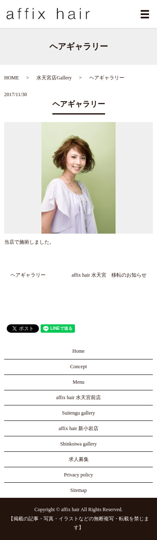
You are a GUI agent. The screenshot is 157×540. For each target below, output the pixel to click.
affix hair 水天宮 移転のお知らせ (109, 275)
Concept (78, 366)
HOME (11, 78)
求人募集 (79, 459)
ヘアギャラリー (28, 275)
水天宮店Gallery (54, 78)
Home (78, 351)
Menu (79, 382)
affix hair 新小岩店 (78, 428)
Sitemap (78, 490)
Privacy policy (78, 475)
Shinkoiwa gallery (78, 444)
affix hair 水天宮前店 (78, 397)
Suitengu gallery (78, 413)
